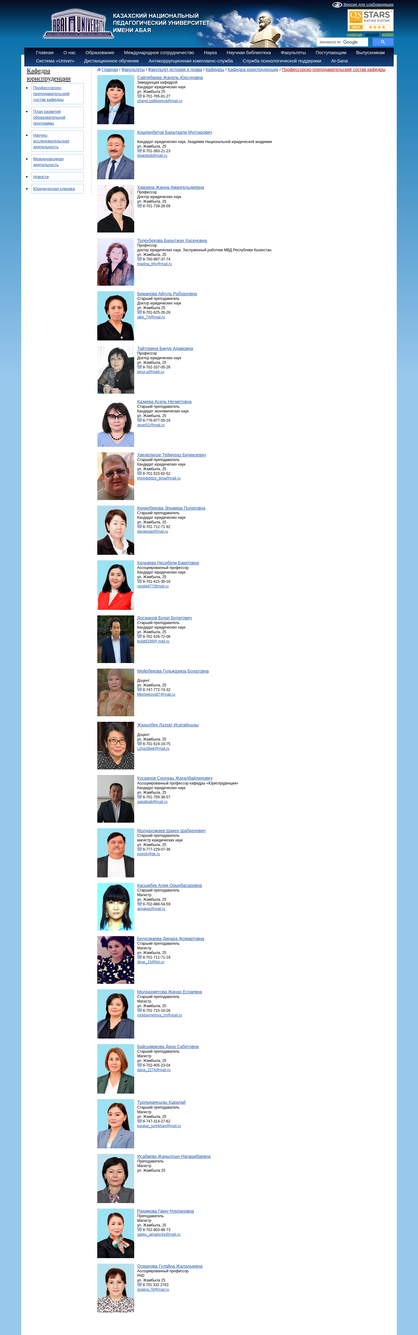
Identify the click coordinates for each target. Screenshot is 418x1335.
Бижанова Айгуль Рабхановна (167, 293)
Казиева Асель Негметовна (164, 401)
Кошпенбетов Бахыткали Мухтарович (174, 132)
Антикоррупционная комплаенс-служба (191, 60)
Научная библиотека (249, 52)
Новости (41, 176)
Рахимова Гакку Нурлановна (165, 1211)
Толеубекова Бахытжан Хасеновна (172, 240)
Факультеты (293, 52)
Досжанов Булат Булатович (164, 617)
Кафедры (215, 69)
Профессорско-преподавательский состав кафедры (51, 93)
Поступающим (331, 52)
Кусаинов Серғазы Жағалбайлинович (174, 778)
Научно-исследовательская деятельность (51, 141)
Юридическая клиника (54, 188)
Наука (210, 52)
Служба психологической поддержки (282, 60)
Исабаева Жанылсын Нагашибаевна (174, 1156)
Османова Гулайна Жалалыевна (170, 1266)
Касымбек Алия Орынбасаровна (169, 885)
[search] (342, 42)
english (388, 34)
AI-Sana (339, 60)
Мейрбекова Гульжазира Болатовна (173, 671)
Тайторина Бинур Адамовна (165, 348)
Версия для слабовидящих (363, 5)
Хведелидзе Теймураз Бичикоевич (171, 454)
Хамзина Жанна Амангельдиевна (170, 187)
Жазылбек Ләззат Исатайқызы (168, 724)
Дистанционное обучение (111, 60)
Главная (45, 52)
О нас (69, 52)
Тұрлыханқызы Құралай (161, 1102)
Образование (100, 52)
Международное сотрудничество (159, 52)
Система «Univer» (55, 60)
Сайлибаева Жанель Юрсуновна (170, 77)
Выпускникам (370, 52)
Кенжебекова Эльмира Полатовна (171, 508)
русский (372, 34)
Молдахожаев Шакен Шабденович (171, 830)
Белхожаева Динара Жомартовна (170, 938)
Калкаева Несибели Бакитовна (168, 562)
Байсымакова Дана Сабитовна (168, 1046)
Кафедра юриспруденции (252, 69)
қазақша (354, 34)
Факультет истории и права (175, 69)
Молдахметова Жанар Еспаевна (169, 991)
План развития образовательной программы (49, 117)
